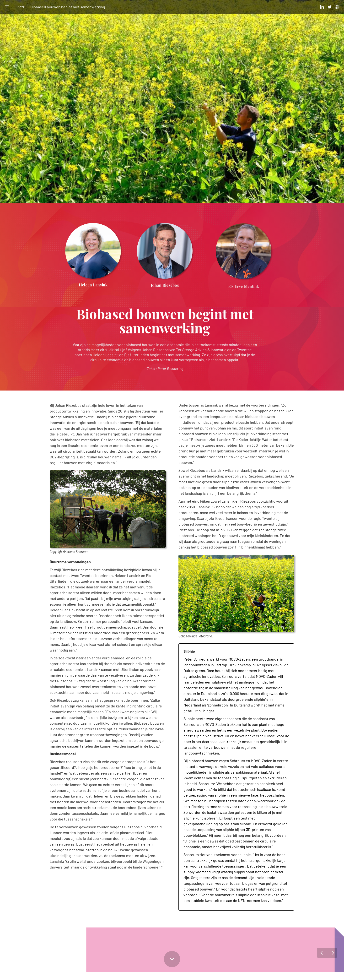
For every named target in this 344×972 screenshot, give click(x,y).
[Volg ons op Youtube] (337, 7)
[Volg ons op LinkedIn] (322, 7)
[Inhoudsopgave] (7, 7)
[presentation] (172, 101)
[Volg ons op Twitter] (329, 7)
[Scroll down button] (172, 959)
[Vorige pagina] (322, 953)
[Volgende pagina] (332, 953)
